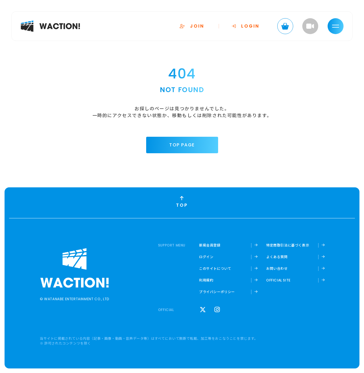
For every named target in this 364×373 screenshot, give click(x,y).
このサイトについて (215, 268)
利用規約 (206, 280)
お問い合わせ (277, 268)
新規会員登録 (210, 245)
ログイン (206, 256)
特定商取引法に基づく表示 (287, 245)
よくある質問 (277, 256)
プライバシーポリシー (217, 291)
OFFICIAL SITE (278, 280)
